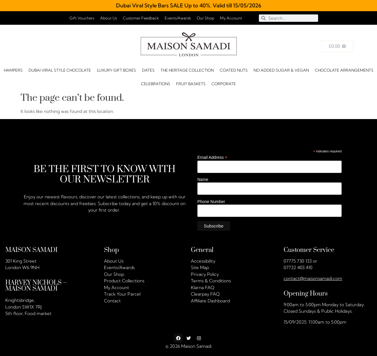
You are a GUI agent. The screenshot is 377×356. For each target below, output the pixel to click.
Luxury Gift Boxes (116, 70)
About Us (108, 18)
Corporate (223, 83)
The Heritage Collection (187, 70)
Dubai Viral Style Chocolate (60, 70)
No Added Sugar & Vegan (281, 70)
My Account (231, 18)
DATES (148, 70)
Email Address (212, 157)
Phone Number (211, 201)
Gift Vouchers (82, 18)
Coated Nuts (234, 70)
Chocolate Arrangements (344, 70)
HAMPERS (13, 70)
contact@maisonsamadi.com (313, 278)
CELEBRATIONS (155, 83)
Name (202, 179)
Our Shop (205, 18)
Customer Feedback (141, 18)
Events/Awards (178, 18)
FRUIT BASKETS (191, 83)
